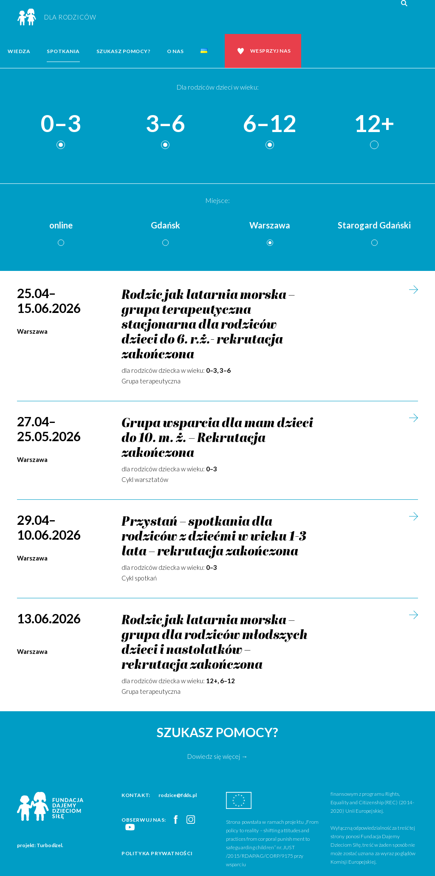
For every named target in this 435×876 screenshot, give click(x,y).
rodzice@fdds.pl (177, 795)
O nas (175, 51)
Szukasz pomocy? (123, 51)
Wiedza (19, 51)
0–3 (61, 123)
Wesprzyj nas (270, 51)
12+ (374, 123)
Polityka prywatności (157, 853)
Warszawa (269, 225)
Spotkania (63, 51)
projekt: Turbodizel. (40, 845)
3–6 (165, 123)
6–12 (270, 123)
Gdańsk (165, 225)
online (61, 225)
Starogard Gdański (374, 225)
